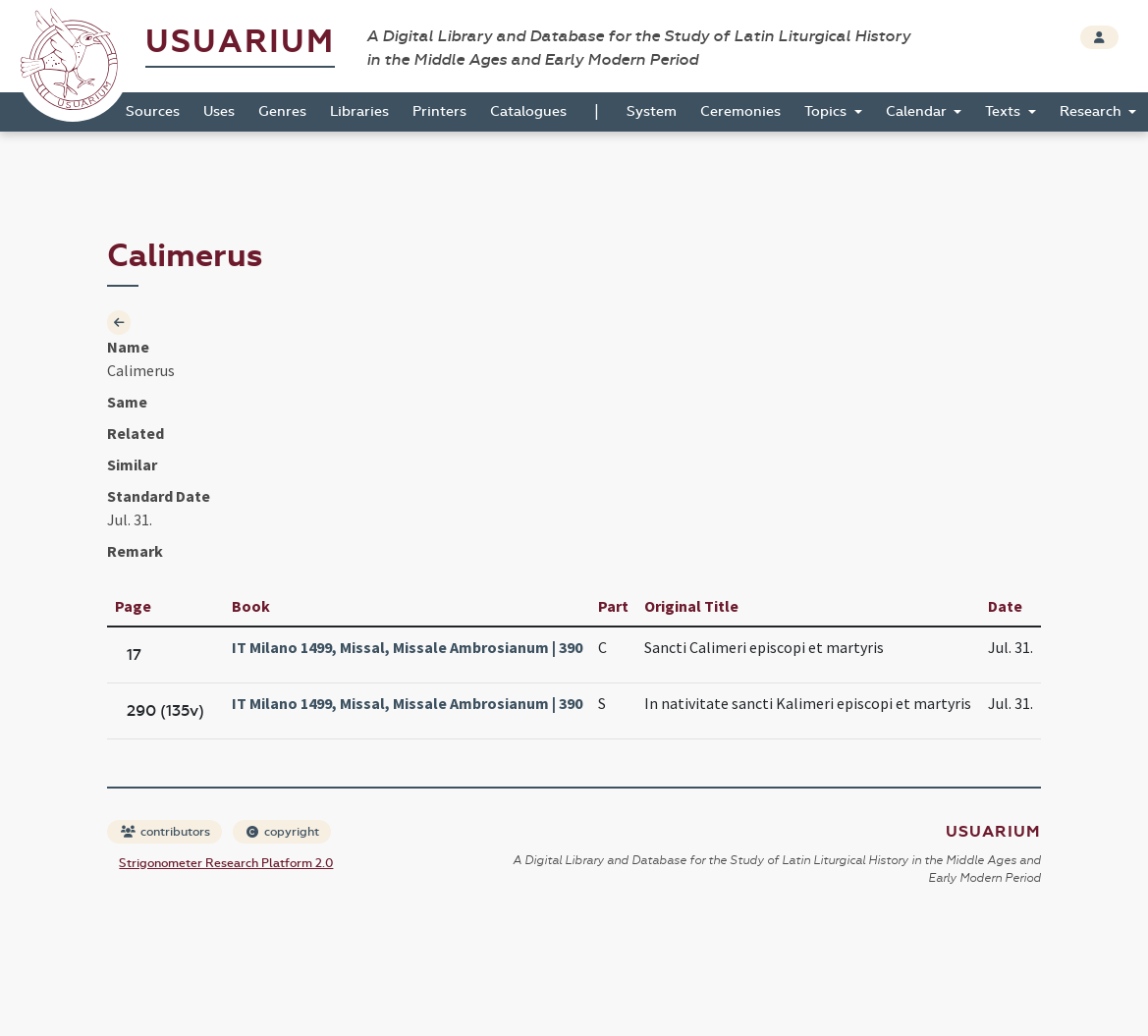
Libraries (359, 111)
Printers (439, 111)
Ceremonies (740, 111)
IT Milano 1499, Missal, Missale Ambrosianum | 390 (407, 647)
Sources (153, 111)
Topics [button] (827, 111)
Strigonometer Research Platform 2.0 (226, 863)
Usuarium (240, 42)
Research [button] (1092, 111)
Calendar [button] (918, 111)
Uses (219, 111)
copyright (282, 832)
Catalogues (528, 111)
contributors (165, 832)
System (652, 111)
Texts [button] (1004, 111)
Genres (282, 111)
